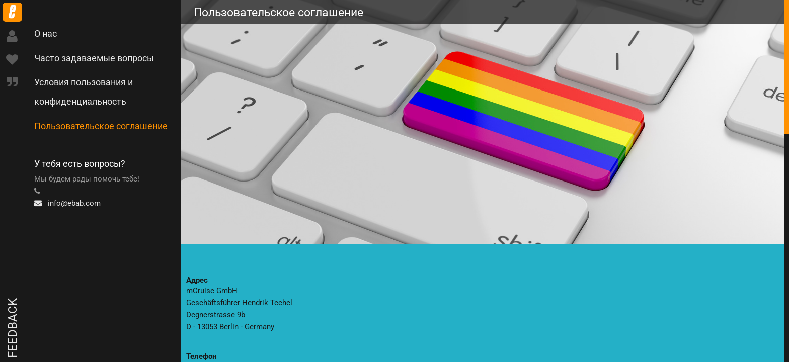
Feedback (13, 328)
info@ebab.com (67, 203)
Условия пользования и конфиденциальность (83, 92)
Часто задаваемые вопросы (94, 58)
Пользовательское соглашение (101, 126)
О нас (45, 33)
